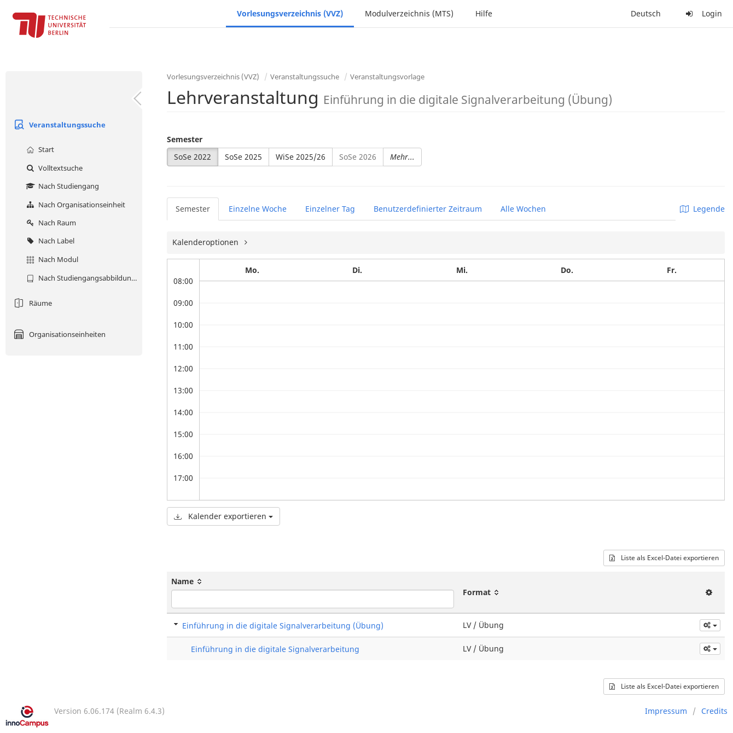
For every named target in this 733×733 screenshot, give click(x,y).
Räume (31, 303)
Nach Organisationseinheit (74, 205)
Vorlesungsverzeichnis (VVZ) (290, 13)
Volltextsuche (53, 168)
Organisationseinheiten (58, 334)
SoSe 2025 (243, 157)
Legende (702, 208)
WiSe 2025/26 (300, 157)
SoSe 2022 (192, 157)
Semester (184, 139)
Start (39, 149)
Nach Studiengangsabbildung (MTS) (83, 278)
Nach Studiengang (61, 186)
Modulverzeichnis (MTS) (409, 13)
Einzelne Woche (258, 208)
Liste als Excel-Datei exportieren (664, 557)
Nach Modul (51, 259)
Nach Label (49, 241)
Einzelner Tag (330, 208)
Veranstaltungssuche (58, 125)
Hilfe (483, 13)
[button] (710, 625)
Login (702, 13)
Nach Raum (50, 223)
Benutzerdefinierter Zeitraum (428, 208)
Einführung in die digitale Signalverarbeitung (275, 649)
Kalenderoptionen (206, 242)
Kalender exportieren (223, 516)
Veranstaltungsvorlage (387, 77)
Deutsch (646, 13)
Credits (714, 711)
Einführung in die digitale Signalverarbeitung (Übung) (282, 625)
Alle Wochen (523, 208)
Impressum (666, 711)
